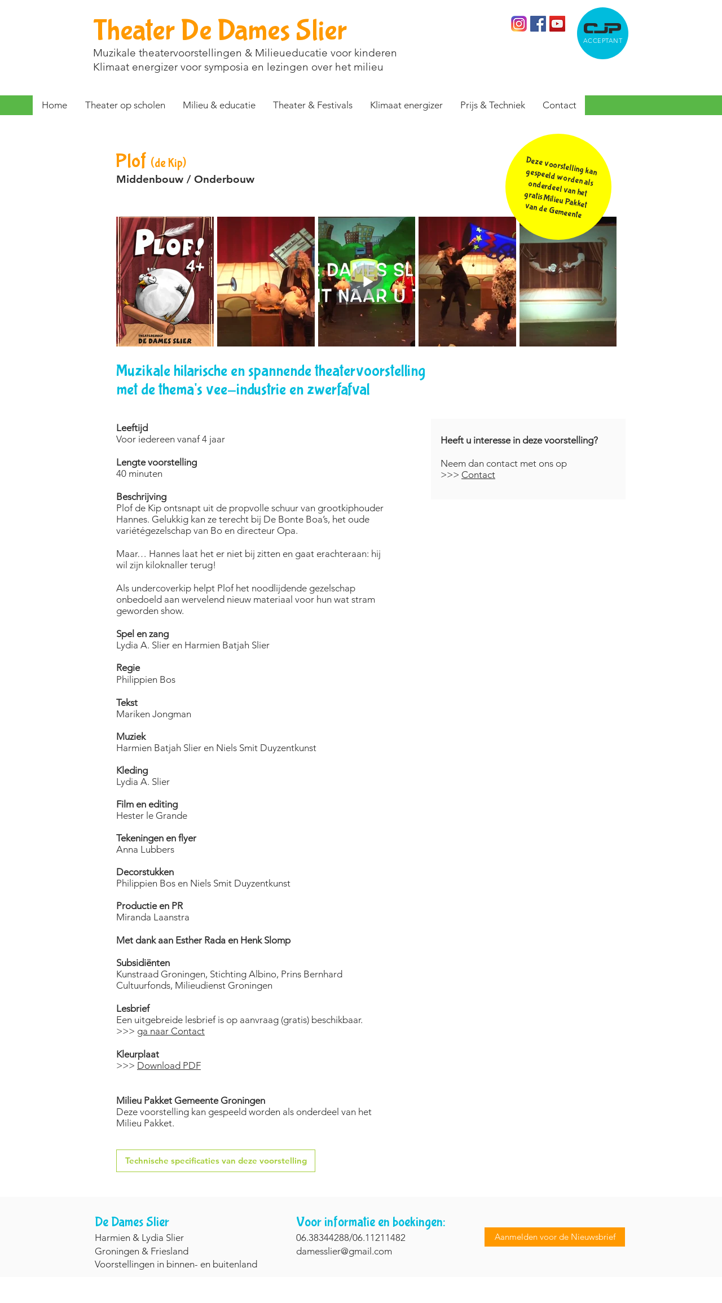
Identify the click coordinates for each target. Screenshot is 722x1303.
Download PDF (169, 1065)
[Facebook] (538, 24)
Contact (478, 474)
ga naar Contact (171, 1031)
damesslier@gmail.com (344, 1251)
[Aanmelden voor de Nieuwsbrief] (555, 1237)
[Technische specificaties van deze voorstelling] (215, 1161)
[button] (312, 105)
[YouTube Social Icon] (557, 24)
